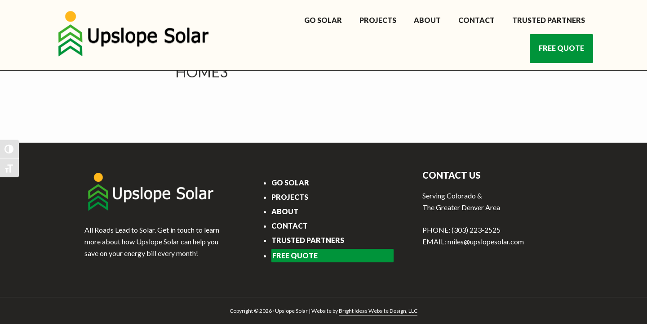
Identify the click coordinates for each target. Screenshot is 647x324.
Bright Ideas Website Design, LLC (378, 310)
